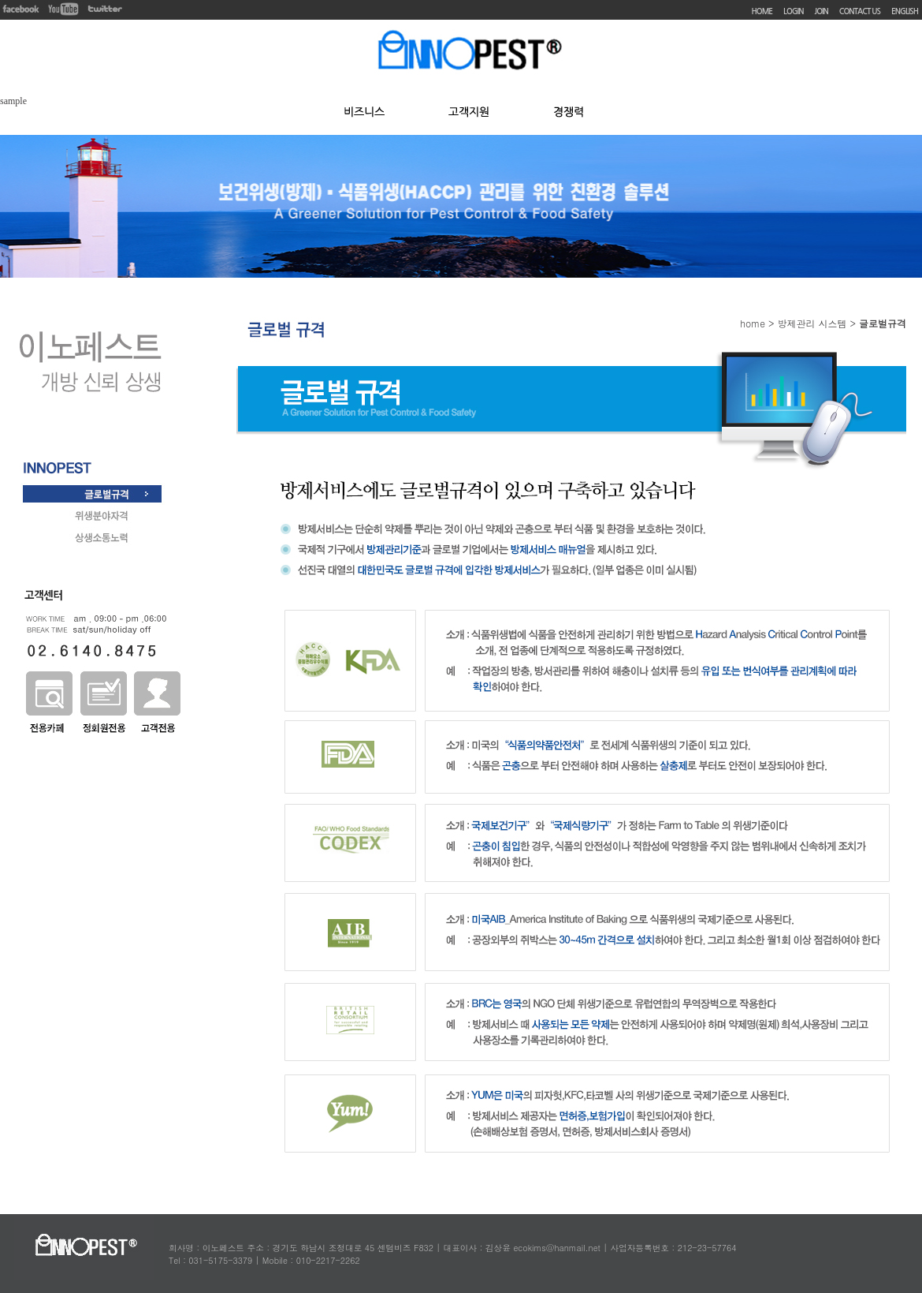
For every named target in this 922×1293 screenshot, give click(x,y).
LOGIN (793, 11)
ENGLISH (904, 11)
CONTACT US (859, 11)
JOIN (821, 11)
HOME (762, 11)
